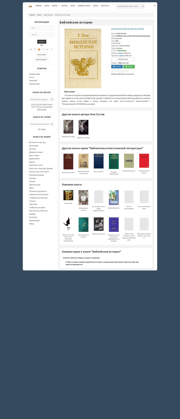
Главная (38, 6)
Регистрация (41, 55)
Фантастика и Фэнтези (38, 211)
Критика (140, 29)
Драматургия (34, 158)
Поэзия (32, 181)
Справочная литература (38, 194)
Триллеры (33, 204)
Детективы (33, 146)
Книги (46, 6)
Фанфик (32, 214)
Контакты (105, 6)
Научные (32, 178)
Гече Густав (48, 15)
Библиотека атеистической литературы (133, 36)
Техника (32, 201)
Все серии (42, 129)
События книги (123, 59)
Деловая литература (37, 142)
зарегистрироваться (74, 264)
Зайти (42, 41)
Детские (32, 149)
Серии (72, 6)
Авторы (65, 6)
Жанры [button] (54, 6)
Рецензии (33, 80)
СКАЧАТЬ (117, 67)
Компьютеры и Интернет (39, 172)
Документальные (36, 152)
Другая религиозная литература (123, 29)
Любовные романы (36, 175)
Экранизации (34, 84)
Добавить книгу (84, 6)
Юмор (31, 224)
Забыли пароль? (41, 59)
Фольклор (33, 217)
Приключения (34, 185)
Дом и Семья (34, 155)
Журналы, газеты (36, 165)
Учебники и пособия (37, 207)
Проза (31, 188)
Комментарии (34, 74)
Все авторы (41, 109)
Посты (31, 77)
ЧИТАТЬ (129, 67)
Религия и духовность (38, 191)
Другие (32, 162)
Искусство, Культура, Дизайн (41, 168)
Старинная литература (38, 198)
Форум (95, 6)
